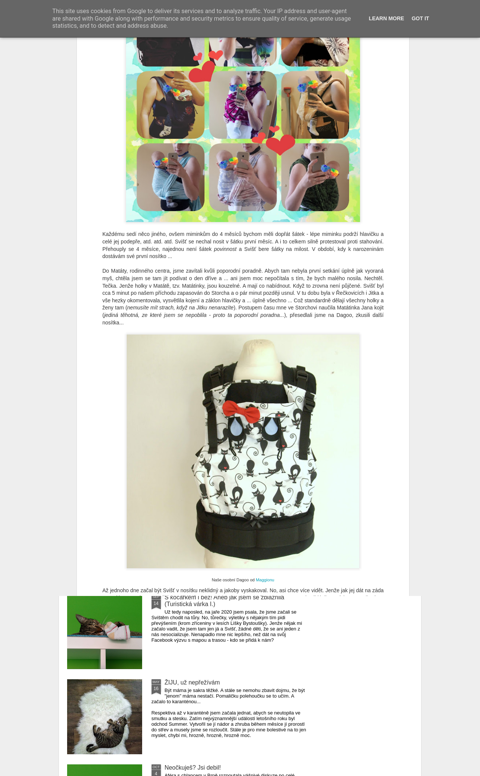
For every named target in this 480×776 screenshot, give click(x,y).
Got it (420, 18)
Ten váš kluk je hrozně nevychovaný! (213, 427)
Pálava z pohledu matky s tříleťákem (213, 512)
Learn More (386, 18)
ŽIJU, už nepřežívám (192, 682)
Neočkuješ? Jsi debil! (193, 767)
